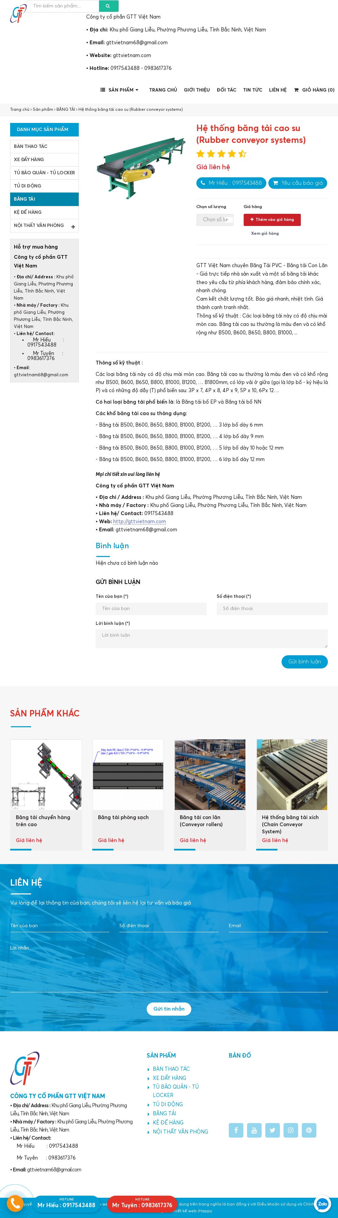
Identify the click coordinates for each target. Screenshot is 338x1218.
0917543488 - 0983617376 (141, 68)
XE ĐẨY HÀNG (29, 159)
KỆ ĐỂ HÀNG (27, 212)
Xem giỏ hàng (265, 234)
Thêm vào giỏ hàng (272, 220)
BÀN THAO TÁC (30, 146)
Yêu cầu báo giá (298, 183)
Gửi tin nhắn (169, 1009)
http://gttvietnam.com (139, 521)
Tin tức (252, 90)
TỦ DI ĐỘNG (27, 186)
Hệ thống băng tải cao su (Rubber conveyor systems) (130, 110)
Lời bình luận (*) (113, 623)
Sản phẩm (120, 90)
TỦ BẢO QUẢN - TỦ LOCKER (44, 173)
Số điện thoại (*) (234, 596)
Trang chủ (163, 90)
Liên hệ (278, 90)
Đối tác (226, 90)
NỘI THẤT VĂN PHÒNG (44, 226)
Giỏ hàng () (314, 90)
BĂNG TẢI (65, 110)
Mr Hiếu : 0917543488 (231, 183)
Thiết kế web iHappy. (192, 1211)
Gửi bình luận (304, 661)
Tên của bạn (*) (112, 596)
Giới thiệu (197, 90)
